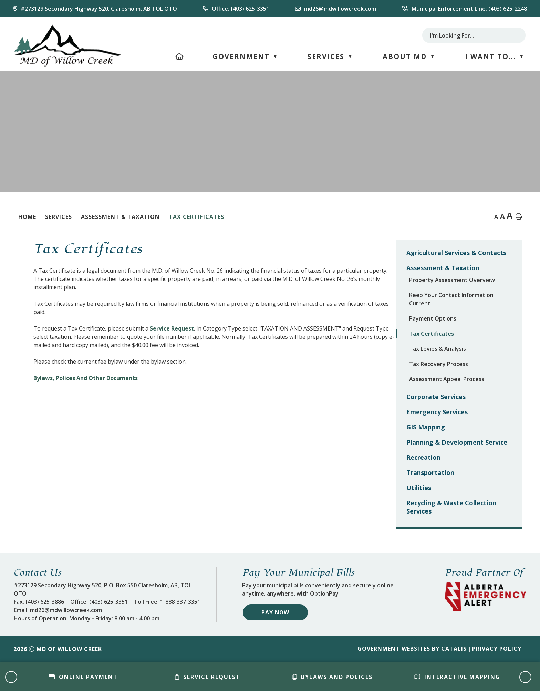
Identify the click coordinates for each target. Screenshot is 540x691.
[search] (467, 35)
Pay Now (275, 612)
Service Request (298, 328)
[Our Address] (95, 8)
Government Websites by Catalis (412, 648)
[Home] (180, 56)
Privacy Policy (496, 648)
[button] (514, 35)
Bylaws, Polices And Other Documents (211, 378)
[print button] (519, 217)
